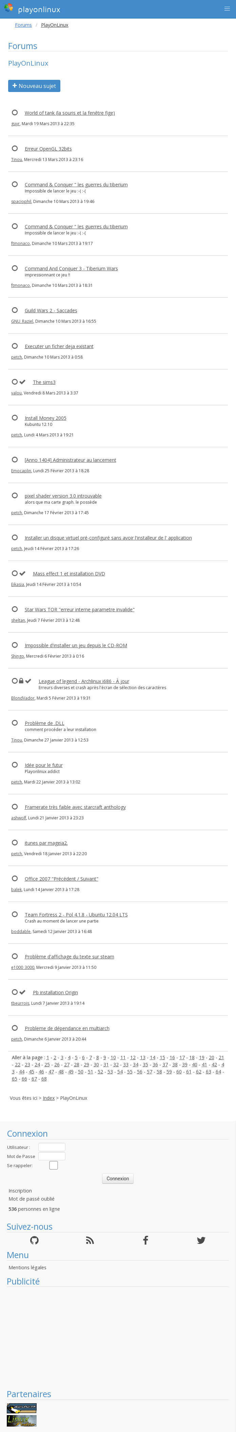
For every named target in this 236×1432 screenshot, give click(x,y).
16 (172, 1057)
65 (14, 1078)
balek (16, 889)
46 (41, 1071)
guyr (15, 124)
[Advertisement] (118, 1337)
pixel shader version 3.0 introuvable (63, 496)
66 (24, 1078)
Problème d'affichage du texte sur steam (69, 956)
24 (37, 1064)
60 (179, 1071)
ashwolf (18, 818)
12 (133, 1057)
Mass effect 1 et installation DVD (69, 573)
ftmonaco (20, 243)
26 (57, 1064)
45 (31, 1071)
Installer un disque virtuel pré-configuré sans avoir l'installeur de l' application (108, 538)
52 (100, 1071)
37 (165, 1064)
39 (185, 1064)
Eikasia (17, 584)
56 (139, 1071)
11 (123, 1057)
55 (130, 1071)
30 (96, 1064)
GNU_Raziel (22, 321)
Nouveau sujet (34, 86)
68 (44, 1078)
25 (47, 1064)
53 (110, 1071)
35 (145, 1064)
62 (198, 1071)
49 (71, 1071)
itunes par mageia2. (46, 843)
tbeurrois (20, 1003)
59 (169, 1071)
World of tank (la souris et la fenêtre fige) (70, 113)
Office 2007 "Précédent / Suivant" (61, 879)
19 (201, 1057)
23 (27, 1064)
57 (149, 1071)
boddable (21, 931)
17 (182, 1057)
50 (80, 1071)
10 (113, 1057)
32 (116, 1064)
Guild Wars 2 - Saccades (51, 310)
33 (126, 1064)
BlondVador (23, 698)
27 (67, 1064)
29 (86, 1064)
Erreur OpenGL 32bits (48, 148)
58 (159, 1071)
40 (194, 1064)
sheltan (18, 620)
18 (192, 1057)
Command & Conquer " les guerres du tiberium (76, 184)
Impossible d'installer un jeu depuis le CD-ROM (76, 645)
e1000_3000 (22, 967)
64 (218, 1071)
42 (214, 1064)
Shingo (17, 656)
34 (135, 1064)
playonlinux (32, 8)
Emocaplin (21, 471)
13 (142, 1057)
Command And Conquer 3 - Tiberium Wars (71, 268)
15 (162, 1057)
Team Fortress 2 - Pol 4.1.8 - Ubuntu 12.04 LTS (76, 914)
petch (16, 357)
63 (208, 1071)
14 (152, 1057)
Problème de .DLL (44, 723)
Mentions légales (27, 1267)
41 (204, 1064)
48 (61, 1071)
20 (211, 1057)
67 (34, 1078)
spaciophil (21, 201)
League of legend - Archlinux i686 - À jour (84, 681)
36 (155, 1064)
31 (106, 1064)
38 (175, 1064)
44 (21, 1071)
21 (221, 1057)
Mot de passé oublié (31, 1199)
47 (51, 1071)
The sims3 (44, 382)
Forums (23, 25)
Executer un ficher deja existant (59, 346)
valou (16, 393)
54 (120, 1071)
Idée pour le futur (44, 765)
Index (49, 1098)
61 (189, 1071)
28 (76, 1064)
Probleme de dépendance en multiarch (67, 1028)
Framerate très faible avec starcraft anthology (75, 807)
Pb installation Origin (55, 992)
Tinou (16, 159)
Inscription (20, 1190)
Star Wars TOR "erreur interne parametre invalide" (80, 609)
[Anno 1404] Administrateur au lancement (70, 460)
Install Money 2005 (45, 418)
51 (90, 1071)
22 (17, 1064)
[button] (227, 9)
